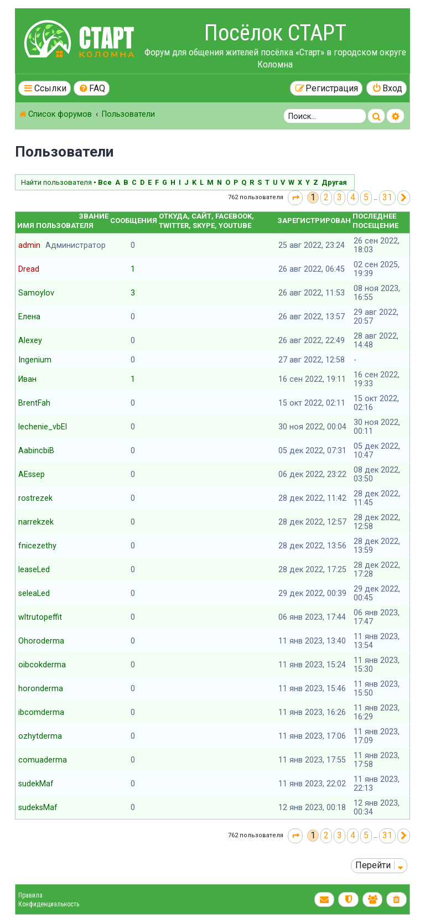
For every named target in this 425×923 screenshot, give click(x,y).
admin (29, 245)
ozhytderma (40, 736)
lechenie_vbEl (42, 426)
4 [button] (352, 197)
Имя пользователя (55, 225)
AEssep (31, 474)
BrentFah (34, 402)
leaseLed (34, 569)
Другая (334, 182)
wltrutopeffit (40, 617)
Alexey (30, 340)
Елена (29, 316)
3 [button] (339, 197)
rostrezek (35, 498)
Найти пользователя (56, 182)
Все (105, 182)
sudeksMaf (38, 807)
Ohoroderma (41, 640)
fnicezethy (37, 545)
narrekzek (36, 521)
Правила (30, 895)
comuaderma (42, 759)
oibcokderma (42, 664)
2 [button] (326, 197)
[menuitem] (92, 88)
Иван (27, 379)
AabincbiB (36, 450)
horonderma (40, 688)
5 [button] (366, 197)
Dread (28, 269)
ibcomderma (41, 712)
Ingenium (34, 359)
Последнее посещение (375, 221)
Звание (93, 216)
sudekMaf (36, 783)
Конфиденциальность (48, 904)
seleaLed (34, 593)
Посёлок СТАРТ (275, 33)
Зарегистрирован (314, 220)
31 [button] (387, 197)
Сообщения (133, 220)
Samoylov (36, 292)
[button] (295, 197)
